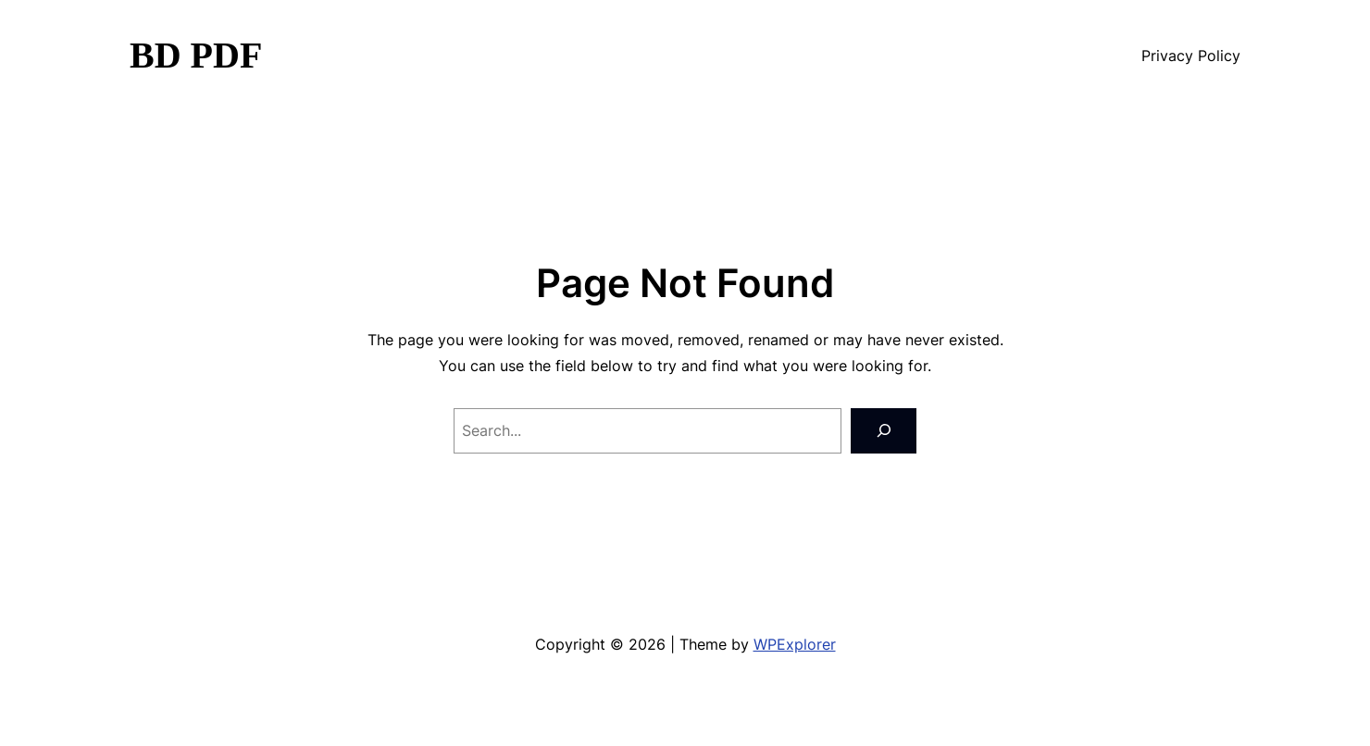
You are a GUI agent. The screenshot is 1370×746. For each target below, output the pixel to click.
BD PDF (196, 55)
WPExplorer (795, 644)
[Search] (883, 431)
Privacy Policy (1190, 55)
